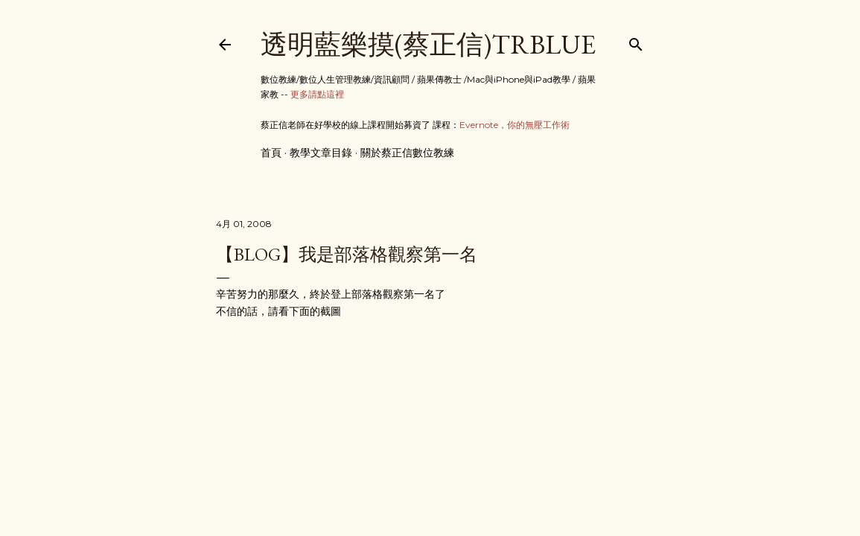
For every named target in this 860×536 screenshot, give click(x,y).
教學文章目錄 (321, 152)
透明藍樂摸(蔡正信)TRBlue (428, 44)
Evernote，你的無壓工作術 (514, 124)
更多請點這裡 (317, 94)
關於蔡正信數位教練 (407, 152)
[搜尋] (636, 41)
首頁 (271, 152)
